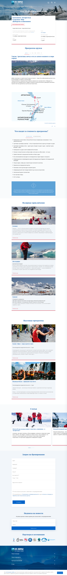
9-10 (38, 53)
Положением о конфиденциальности (30, 494)
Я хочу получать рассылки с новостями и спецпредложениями (28, 491)
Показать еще (15, 237)
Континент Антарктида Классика (23, 6)
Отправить (18, 502)
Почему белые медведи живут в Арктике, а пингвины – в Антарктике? (29, 429)
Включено (29, 136)
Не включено (37, 136)
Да (14, 478)
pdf (52, 126)
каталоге (32, 32)
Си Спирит (43, 32)
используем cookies (10, 572)
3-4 (32, 53)
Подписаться (33, 528)
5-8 (35, 53)
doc (54, 126)
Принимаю (60, 572)
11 (41, 53)
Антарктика (13, 6)
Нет (18, 478)
